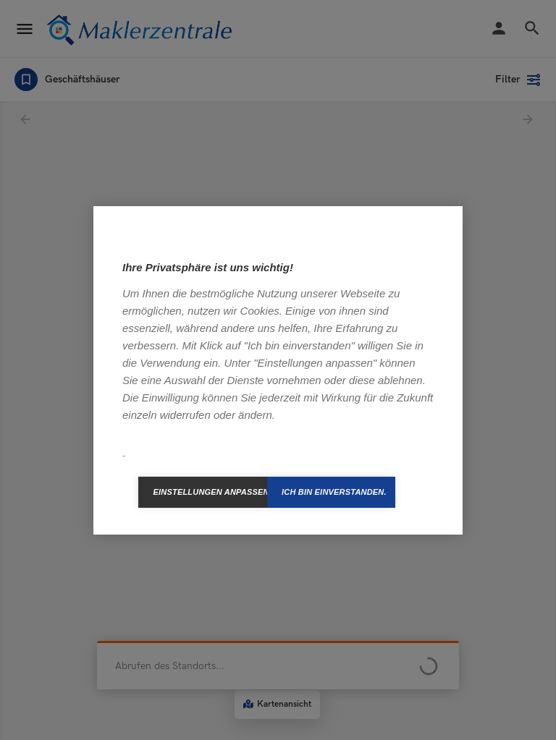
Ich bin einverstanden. (334, 492)
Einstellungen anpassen (210, 492)
